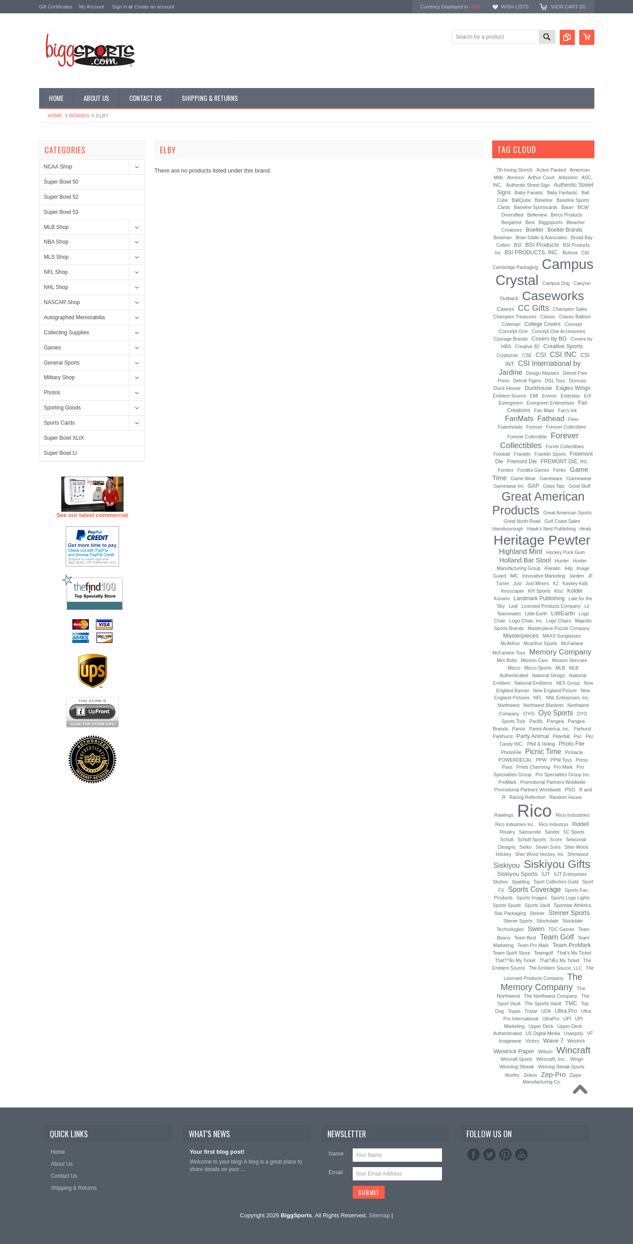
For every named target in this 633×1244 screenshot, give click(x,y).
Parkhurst (503, 736)
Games (52, 348)
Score (556, 839)
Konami (502, 598)
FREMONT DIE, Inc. (565, 461)
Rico (534, 810)
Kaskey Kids (575, 583)
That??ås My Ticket (515, 960)
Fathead (551, 418)
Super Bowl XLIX (64, 438)
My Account (91, 6)
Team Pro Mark (533, 945)
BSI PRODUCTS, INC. (531, 252)
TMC (571, 1003)
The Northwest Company (550, 996)
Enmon (549, 395)
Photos (52, 392)
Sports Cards (59, 423)
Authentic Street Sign (528, 185)
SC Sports (574, 832)
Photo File (572, 743)
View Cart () (568, 6)
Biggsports (550, 222)
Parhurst (582, 728)
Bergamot (511, 222)
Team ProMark (572, 945)
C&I (585, 252)
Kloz (558, 591)
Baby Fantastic (562, 192)
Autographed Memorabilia (74, 317)
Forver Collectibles (564, 446)
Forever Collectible (527, 436)
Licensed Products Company (551, 606)
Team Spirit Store (511, 952)
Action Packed (551, 170)
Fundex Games (533, 470)
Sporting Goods (62, 408)
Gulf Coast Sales (562, 521)
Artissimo (567, 177)
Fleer (573, 419)
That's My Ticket (574, 952)
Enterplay (570, 395)
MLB (560, 667)
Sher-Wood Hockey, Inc (539, 854)
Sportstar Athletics (572, 905)
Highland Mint (520, 551)
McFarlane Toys (509, 652)
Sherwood (577, 854)
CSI (541, 354)
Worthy (512, 1075)
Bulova (569, 252)
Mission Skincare (569, 660)
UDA (546, 1011)
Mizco (514, 667)
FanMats (519, 418)
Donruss (577, 380)
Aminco (515, 177)
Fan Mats (544, 410)
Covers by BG (549, 338)
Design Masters (542, 373)
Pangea (555, 721)
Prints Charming (532, 767)
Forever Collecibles (566, 426)
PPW (541, 759)
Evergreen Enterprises (550, 402)
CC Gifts (533, 308)
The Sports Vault (542, 1003)
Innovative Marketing (543, 575)
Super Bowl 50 (61, 182)
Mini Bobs (507, 660)
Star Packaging (510, 913)
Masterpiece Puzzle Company (559, 628)
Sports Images (532, 897)
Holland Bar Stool (525, 560)
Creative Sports (563, 346)
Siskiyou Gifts (557, 864)
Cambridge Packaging (515, 267)
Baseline (544, 200)
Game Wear (523, 478)
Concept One (513, 331)
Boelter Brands (564, 230)
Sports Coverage (534, 889)
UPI (567, 1018)
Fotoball (502, 454)
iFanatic (553, 568)
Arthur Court (541, 177)
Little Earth (536, 613)
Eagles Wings (573, 388)
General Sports (62, 363)
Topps (514, 1011)
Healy (586, 528)
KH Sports (539, 591)
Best (530, 222)
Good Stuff (580, 486)
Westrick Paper (514, 1051)
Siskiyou (507, 865)
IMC (514, 575)
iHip (569, 568)
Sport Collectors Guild (555, 881)
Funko (559, 470)
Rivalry (507, 832)
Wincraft (574, 1050)
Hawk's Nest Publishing (551, 528)
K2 (556, 583)
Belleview (537, 214)
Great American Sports (567, 512)
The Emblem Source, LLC (555, 968)
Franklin (522, 454)
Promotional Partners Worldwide (527, 789)
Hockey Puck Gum (565, 552)
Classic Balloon (575, 316)
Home (55, 115)
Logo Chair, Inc (525, 620)
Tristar (531, 1011)
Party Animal (533, 736)
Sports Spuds (507, 905)
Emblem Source (509, 395)
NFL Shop (56, 272)
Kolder (575, 591)
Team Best (525, 937)
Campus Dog (555, 283)
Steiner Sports (568, 912)
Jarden (576, 575)
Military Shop (59, 377)
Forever (534, 427)
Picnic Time (543, 751)
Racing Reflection (527, 797)
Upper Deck (541, 1026)
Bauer (567, 207)
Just (517, 583)
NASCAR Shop (62, 302)
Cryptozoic (507, 355)
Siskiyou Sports (517, 874)
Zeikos (530, 1075)
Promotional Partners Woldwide (552, 782)
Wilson (545, 1051)
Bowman (503, 237)
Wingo (576, 1059)
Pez (577, 736)
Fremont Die (522, 461)
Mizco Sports (538, 667)
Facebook (473, 1154)
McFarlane (572, 643)
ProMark (507, 782)
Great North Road (522, 521)
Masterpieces (520, 635)
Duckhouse (538, 388)
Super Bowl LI (60, 453)
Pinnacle (574, 752)
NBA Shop (56, 242)
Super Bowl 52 (61, 197)
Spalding (520, 881)
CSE (527, 355)
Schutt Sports (532, 839)
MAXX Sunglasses (561, 636)
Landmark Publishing (539, 598)
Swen (536, 928)
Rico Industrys (554, 824)
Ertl (587, 395)
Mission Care (534, 660)
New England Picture (555, 690)
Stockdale (548, 920)
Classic (547, 316)
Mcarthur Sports (540, 643)
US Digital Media (543, 1033)
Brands (79, 115)
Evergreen (510, 403)
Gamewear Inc (509, 486)
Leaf (513, 606)
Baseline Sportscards (535, 207)
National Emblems (533, 683)
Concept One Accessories (558, 331)
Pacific (536, 721)
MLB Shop (56, 227)
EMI (534, 395)
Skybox (500, 881)
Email (335, 1172)
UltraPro (551, 1018)
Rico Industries (572, 815)
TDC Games (561, 929)
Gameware (551, 478)
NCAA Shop (58, 167)
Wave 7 (553, 1040)
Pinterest (505, 1154)
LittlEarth (563, 613)
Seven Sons (548, 847)
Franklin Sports (550, 454)
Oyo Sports (555, 713)
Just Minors (537, 583)
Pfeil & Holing (541, 744)
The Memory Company (541, 982)
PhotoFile (511, 752)
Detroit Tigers (527, 380)
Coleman (511, 324)
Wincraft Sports (517, 1059)
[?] (548, 149)
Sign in (119, 6)
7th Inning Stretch (514, 170)
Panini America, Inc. (549, 728)
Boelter (535, 230)
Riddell (580, 824)
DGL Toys (555, 380)
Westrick (576, 1040)
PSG (570, 789)
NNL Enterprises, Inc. (567, 697)
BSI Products (542, 244)
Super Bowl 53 (61, 212)
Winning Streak (516, 1066)
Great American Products (538, 503)
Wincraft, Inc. (551, 1059)
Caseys (505, 309)
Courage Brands (511, 338)
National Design (548, 675)
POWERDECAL (515, 759)
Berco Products (566, 215)
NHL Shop (56, 287)
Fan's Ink (567, 410)
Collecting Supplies (66, 332)
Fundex (506, 470)
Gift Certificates (55, 6)
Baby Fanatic (529, 192)
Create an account (154, 6)
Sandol (552, 832)
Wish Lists (515, 6)
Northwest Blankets (543, 705)
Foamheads (510, 426)
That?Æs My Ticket (559, 960)
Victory (533, 1041)
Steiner (536, 913)
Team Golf (557, 937)
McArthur (510, 643)
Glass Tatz (554, 486)
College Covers (542, 324)
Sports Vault (537, 905)
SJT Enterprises (570, 874)
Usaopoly (573, 1033)
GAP (533, 486)
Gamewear (579, 478)
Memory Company (560, 651)
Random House (565, 797)
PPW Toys (561, 759)
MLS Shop (56, 257)
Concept (573, 324)
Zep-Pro (553, 1074)
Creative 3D (527, 346)
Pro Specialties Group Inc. (562, 774)
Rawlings (504, 815)
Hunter (562, 560)
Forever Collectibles (539, 440)
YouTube (521, 1154)
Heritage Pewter (542, 539)
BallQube (521, 200)
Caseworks (553, 296)
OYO (528, 713)
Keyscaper (512, 591)
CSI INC (563, 354)
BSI (518, 245)
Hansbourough (508, 528)
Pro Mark (563, 767)
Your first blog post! (217, 1151)
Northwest (509, 705)
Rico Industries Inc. (515, 824)
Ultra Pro (566, 1010)
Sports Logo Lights (570, 897)
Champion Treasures (515, 316)
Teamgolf (543, 952)
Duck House (507, 388)
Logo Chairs (558, 620)
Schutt (507, 839)
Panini (519, 728)
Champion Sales (570, 309)
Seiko (525, 847)
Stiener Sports (518, 921)
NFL (537, 697)
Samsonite (530, 832)
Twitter (489, 1154)
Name (336, 1153)
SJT (545, 874)
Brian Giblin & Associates (541, 237)
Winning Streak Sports (561, 1066)
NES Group (568, 683)
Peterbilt (561, 736)
